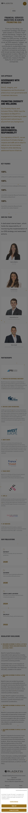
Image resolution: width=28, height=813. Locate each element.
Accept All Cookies (14, 810)
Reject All (14, 806)
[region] (14, 800)
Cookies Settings (14, 801)
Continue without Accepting (21, 790)
